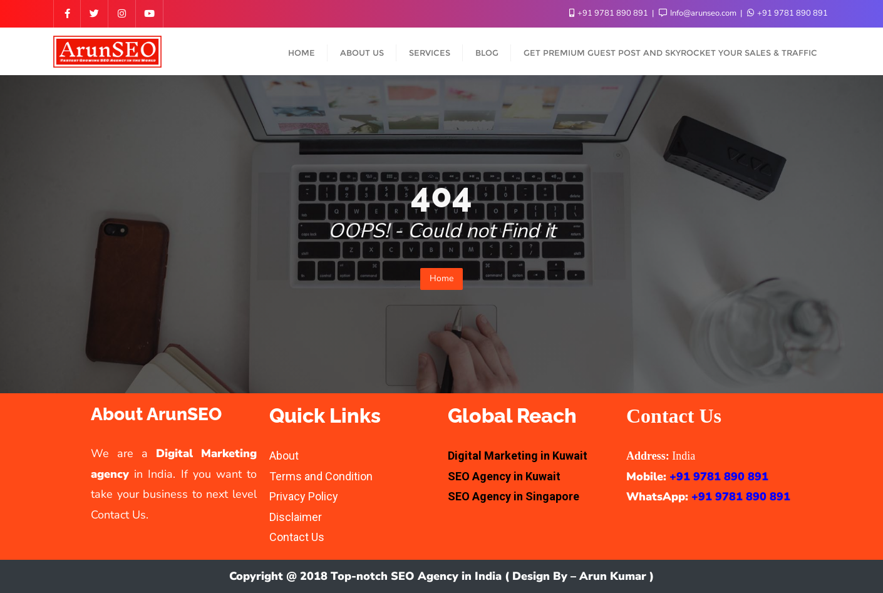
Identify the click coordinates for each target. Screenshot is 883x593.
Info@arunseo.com (698, 13)
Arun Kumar (612, 576)
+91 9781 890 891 (609, 13)
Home (441, 278)
